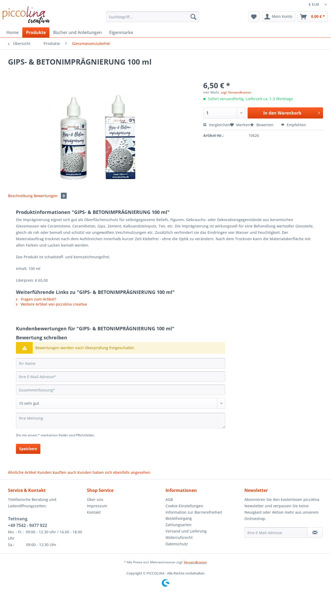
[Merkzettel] (254, 16)
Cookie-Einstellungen (184, 505)
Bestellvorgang (179, 518)
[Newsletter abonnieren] (315, 532)
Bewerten (262, 124)
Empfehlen (293, 124)
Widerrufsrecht (179, 537)
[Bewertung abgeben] (120, 403)
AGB (169, 499)
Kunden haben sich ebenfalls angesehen (113, 472)
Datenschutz (177, 543)
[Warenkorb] (313, 16)
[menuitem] (152, 19)
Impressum (97, 505)
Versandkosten (195, 562)
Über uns (95, 499)
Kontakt (94, 512)
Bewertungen (50, 195)
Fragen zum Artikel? (36, 299)
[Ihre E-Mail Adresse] (275, 532)
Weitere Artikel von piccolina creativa (51, 304)
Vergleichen (216, 124)
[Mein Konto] (278, 16)
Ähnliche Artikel (22, 472)
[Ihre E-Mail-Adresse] (120, 376)
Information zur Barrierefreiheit (194, 512)
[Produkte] (35, 32)
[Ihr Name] (120, 363)
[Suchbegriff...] (152, 16)
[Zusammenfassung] (120, 390)
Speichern (28, 448)
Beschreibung (20, 195)
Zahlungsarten (179, 524)
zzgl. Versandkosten (236, 92)
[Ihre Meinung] (120, 420)
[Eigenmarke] (121, 32)
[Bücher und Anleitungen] (77, 32)
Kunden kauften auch (56, 472)
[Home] (12, 32)
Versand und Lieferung (186, 531)
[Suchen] (193, 16)
